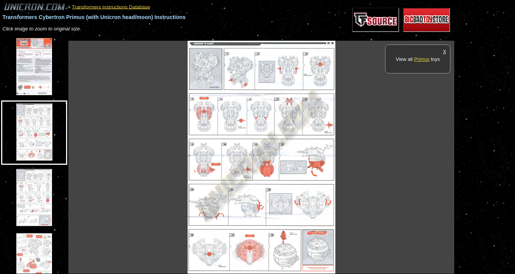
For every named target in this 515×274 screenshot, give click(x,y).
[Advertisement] (206, 37)
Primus (421, 59)
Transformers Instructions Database (111, 7)
